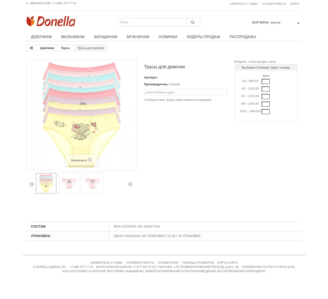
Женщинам (105, 37)
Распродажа (243, 37)
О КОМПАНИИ (168, 262)
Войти (294, 4)
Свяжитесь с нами (243, 4)
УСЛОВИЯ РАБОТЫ (140, 262)
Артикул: (151, 77)
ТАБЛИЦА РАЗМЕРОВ (198, 262)
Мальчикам (73, 37)
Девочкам (41, 37)
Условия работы (274, 4)
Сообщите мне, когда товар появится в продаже (178, 99)
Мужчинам (138, 37)
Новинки (168, 37)
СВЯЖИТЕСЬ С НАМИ (106, 262)
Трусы (65, 48)
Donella (175, 84)
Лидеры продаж (203, 37)
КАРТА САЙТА (227, 262)
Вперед (130, 184)
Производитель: (156, 84)
